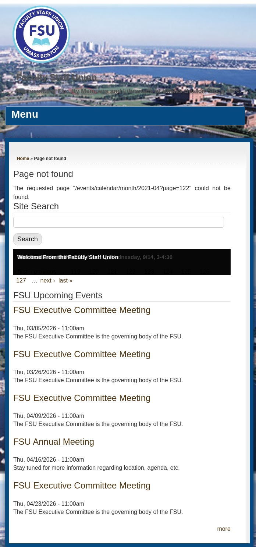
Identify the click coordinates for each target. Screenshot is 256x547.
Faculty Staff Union (56, 77)
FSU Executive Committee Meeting (81, 310)
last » (65, 280)
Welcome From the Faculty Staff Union (67, 257)
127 (21, 280)
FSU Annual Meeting (53, 442)
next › (47, 280)
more (223, 529)
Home (23, 158)
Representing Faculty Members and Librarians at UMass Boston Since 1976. (128, 91)
